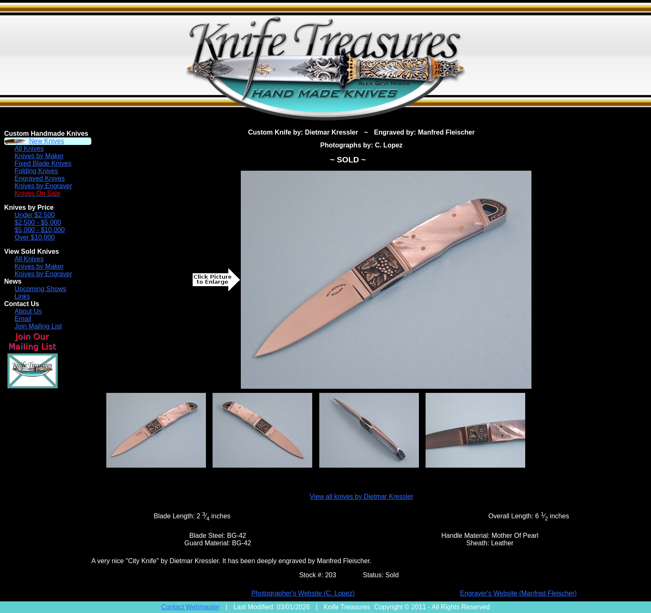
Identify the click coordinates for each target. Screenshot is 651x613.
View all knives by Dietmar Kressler (362, 496)
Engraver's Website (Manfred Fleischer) (518, 593)
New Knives (46, 141)
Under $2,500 (35, 214)
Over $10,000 (35, 237)
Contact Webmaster (190, 607)
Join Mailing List (38, 326)
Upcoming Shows (40, 288)
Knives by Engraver (43, 185)
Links (22, 296)
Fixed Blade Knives (43, 163)
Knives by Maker (39, 155)
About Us (28, 311)
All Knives (29, 148)
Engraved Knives (40, 178)
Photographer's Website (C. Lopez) (303, 593)
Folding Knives (36, 170)
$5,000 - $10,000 (40, 229)
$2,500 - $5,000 (38, 222)
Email (23, 318)
